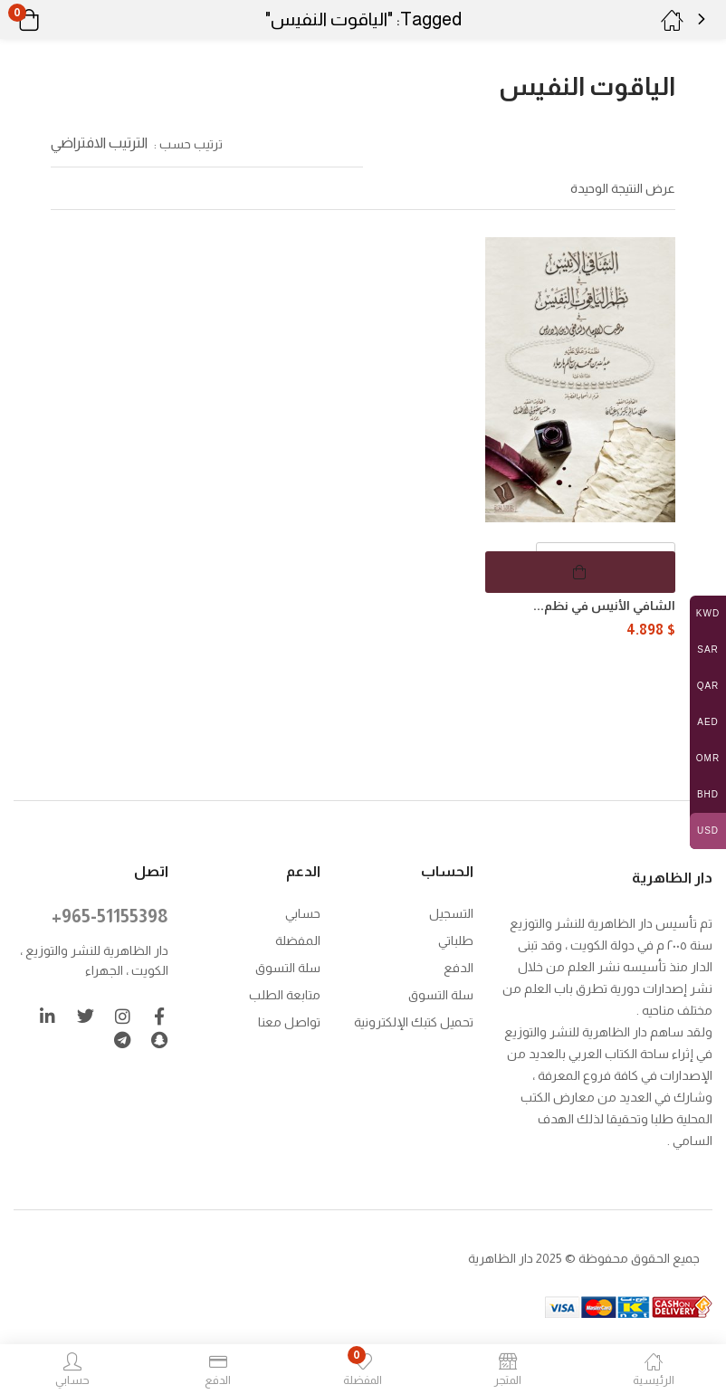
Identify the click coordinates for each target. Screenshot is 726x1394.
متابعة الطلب (284, 993)
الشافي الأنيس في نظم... (604, 605)
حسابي (302, 911)
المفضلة (297, 938)
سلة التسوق (440, 993)
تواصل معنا (289, 1020)
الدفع (458, 966)
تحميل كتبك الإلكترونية (413, 1020)
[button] (52, 20)
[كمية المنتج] (605, 563)
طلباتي (455, 938)
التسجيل (451, 911)
